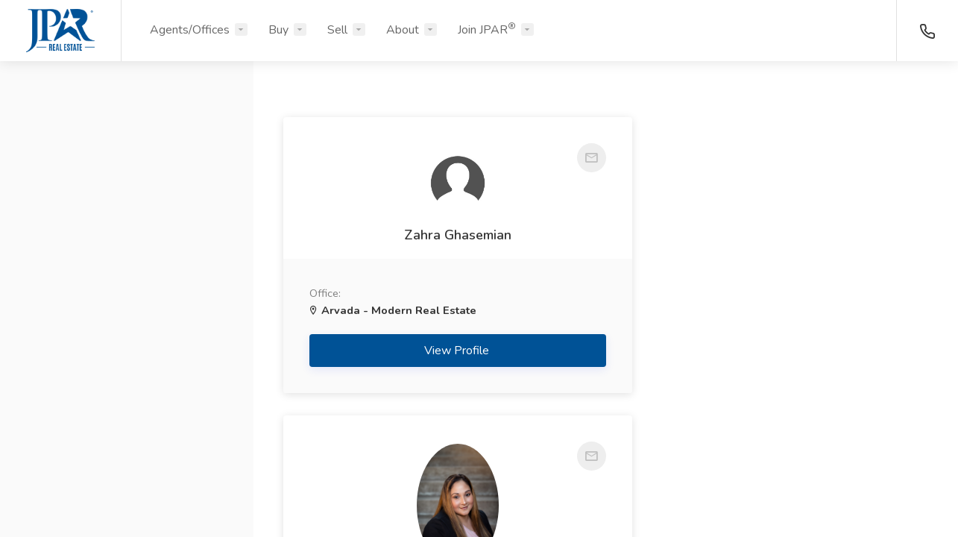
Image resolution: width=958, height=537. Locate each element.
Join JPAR (487, 29)
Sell (337, 30)
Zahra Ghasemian (439, 264)
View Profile (439, 408)
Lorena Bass (772, 292)
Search (127, 490)
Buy (278, 30)
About (402, 30)
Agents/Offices (190, 30)
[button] (127, 144)
